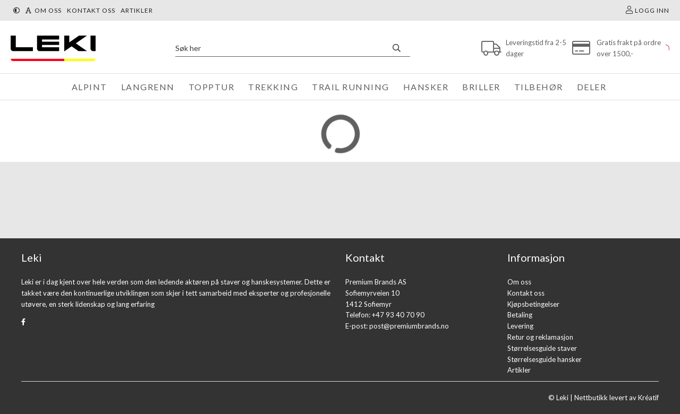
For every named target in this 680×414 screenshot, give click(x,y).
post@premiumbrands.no (409, 326)
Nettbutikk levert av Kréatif (616, 397)
